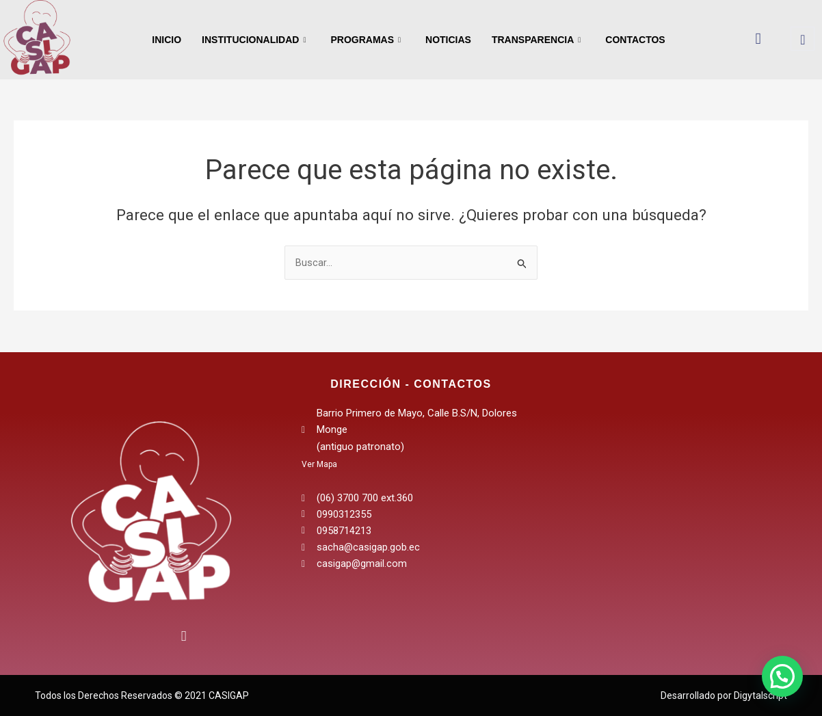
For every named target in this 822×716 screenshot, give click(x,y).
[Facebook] (122, 640)
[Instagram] (178, 634)
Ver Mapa (319, 464)
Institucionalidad (254, 40)
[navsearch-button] (803, 39)
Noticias (448, 39)
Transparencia (536, 40)
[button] (782, 676)
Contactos (635, 39)
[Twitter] (150, 640)
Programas (365, 40)
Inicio (166, 39)
